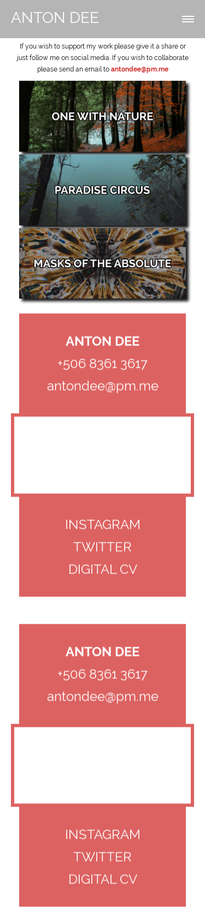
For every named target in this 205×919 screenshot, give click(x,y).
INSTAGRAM (102, 525)
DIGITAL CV (102, 570)
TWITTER (102, 548)
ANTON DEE (55, 18)
